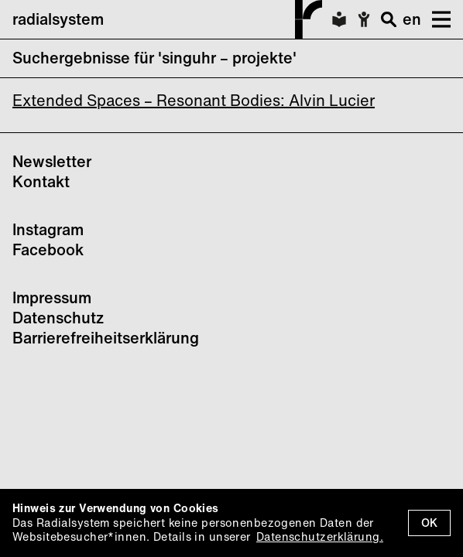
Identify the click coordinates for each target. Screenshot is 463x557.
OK (429, 522)
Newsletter (51, 161)
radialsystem (167, 19)
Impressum (51, 297)
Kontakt (41, 181)
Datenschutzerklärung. (319, 536)
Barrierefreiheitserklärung (105, 337)
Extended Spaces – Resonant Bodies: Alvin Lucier (193, 100)
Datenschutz (58, 317)
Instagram (48, 229)
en (412, 19)
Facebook (48, 249)
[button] (436, 19)
